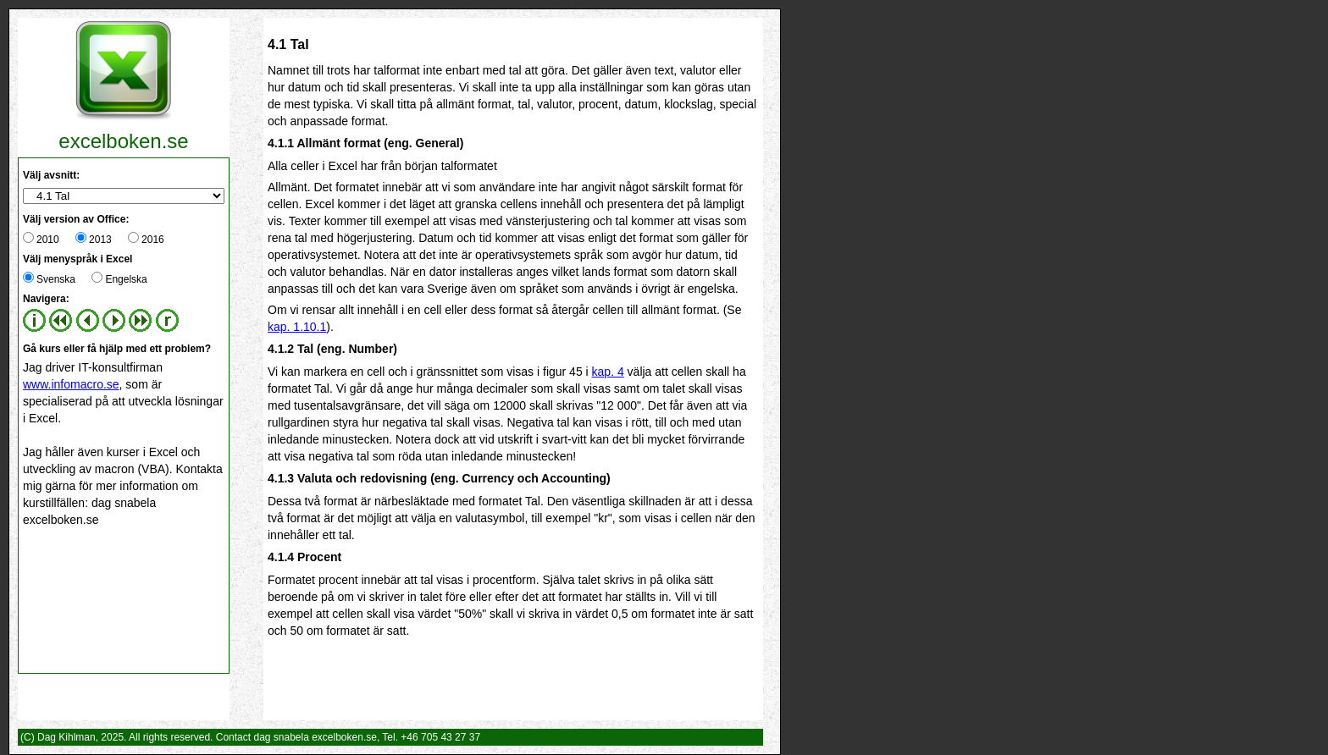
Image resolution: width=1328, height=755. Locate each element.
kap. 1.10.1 (297, 326)
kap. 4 (608, 371)
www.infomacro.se (71, 384)
